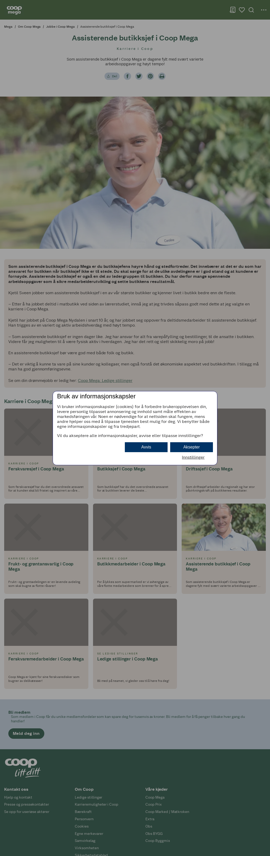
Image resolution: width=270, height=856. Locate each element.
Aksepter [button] (191, 447)
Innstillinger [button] (193, 457)
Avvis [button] (146, 447)
